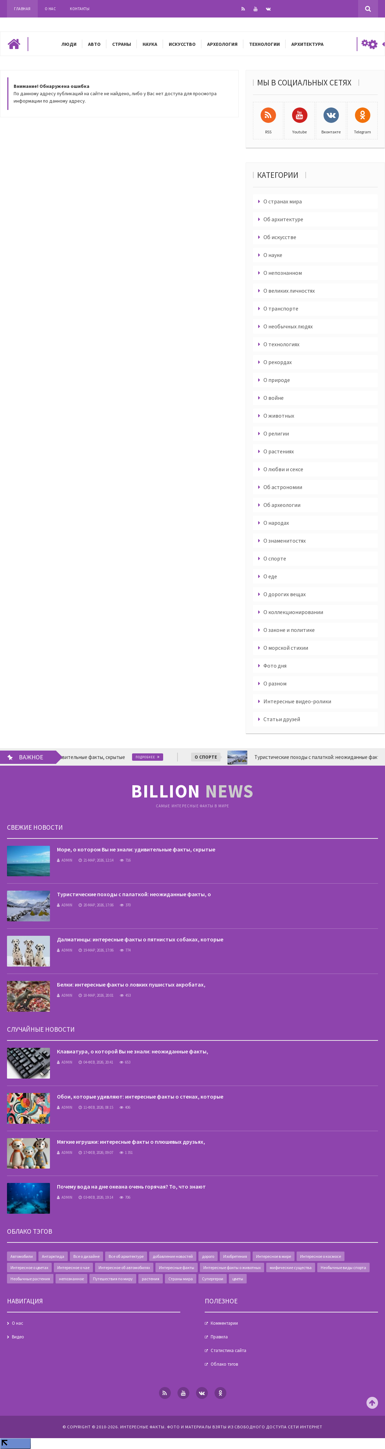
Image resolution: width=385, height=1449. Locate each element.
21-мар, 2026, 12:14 (96, 860)
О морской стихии (285, 647)
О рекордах (277, 361)
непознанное (71, 1278)
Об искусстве (279, 237)
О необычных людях (288, 326)
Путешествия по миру (113, 1278)
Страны (121, 44)
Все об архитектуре (126, 1256)
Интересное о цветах (29, 1267)
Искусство (182, 44)
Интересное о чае (73, 1267)
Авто (94, 44)
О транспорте (280, 308)
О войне (273, 397)
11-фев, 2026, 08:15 (96, 1107)
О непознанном (282, 272)
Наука (150, 44)
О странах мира (282, 201)
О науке (272, 254)
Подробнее (157, 757)
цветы (237, 1278)
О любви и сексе (283, 469)
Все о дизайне (86, 1256)
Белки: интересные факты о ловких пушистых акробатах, (131, 984)
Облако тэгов (224, 1364)
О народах (276, 522)
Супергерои (212, 1278)
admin (64, 860)
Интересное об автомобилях (124, 1267)
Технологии (264, 44)
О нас (50, 8)
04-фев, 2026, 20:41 (96, 1062)
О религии (276, 433)
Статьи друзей (281, 719)
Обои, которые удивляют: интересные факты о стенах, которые (140, 1096)
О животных (278, 415)
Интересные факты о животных (232, 1267)
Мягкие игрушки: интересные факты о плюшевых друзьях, (131, 1141)
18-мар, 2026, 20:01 (96, 995)
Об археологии (281, 504)
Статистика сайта (228, 1350)
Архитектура (307, 44)
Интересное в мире (273, 1256)
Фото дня (274, 665)
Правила (219, 1337)
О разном (274, 683)
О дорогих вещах (284, 594)
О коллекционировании (293, 611)
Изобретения (235, 1256)
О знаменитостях (284, 540)
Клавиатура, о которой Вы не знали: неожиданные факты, (132, 1051)
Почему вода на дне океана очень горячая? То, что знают (131, 1186)
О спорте (274, 558)
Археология (222, 44)
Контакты (79, 8)
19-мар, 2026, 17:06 (96, 950)
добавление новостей (173, 1256)
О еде (270, 576)
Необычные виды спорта (343, 1267)
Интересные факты (176, 1267)
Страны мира (180, 1278)
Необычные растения (30, 1278)
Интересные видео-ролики (297, 701)
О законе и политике (289, 629)
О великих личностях (289, 290)
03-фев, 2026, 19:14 (96, 1197)
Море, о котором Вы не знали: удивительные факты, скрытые (136, 849)
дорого (208, 1256)
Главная (22, 8)
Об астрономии (282, 486)
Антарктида (53, 1256)
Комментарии (224, 1323)
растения (150, 1278)
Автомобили (21, 1256)
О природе (276, 379)
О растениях (278, 451)
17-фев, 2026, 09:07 (96, 1152)
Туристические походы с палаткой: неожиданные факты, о (134, 894)
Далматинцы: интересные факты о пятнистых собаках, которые (140, 939)
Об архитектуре (283, 219)
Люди (69, 44)
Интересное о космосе (320, 1256)
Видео (18, 1337)
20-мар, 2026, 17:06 (96, 905)
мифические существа (291, 1267)
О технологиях (281, 344)
